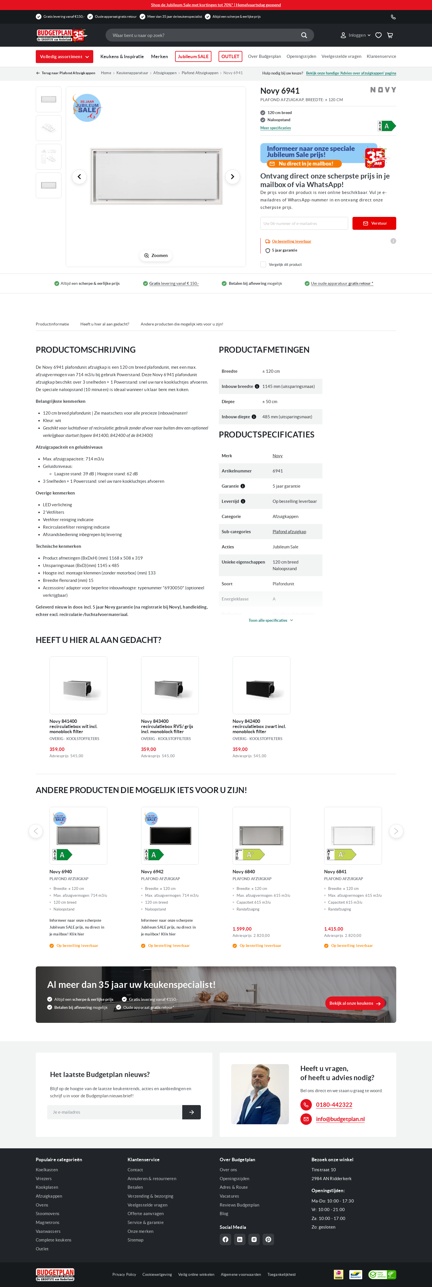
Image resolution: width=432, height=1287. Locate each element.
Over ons (228, 1169)
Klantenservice (381, 56)
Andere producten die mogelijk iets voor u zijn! (182, 324)
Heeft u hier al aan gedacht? (104, 324)
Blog (224, 1213)
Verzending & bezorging (150, 1196)
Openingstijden (301, 56)
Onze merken (140, 1231)
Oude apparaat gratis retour (116, 16)
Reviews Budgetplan (239, 1204)
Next (396, 831)
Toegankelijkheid (281, 1274)
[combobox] (210, 35)
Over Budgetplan (264, 56)
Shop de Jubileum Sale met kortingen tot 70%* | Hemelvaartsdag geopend (216, 5)
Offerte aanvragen (146, 1213)
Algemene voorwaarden (241, 1274)
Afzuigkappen (49, 1196)
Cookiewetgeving (157, 1274)
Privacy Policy (124, 1274)
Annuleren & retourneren (152, 1178)
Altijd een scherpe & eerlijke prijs (237, 16)
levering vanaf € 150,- (174, 283)
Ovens (42, 1204)
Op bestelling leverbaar (291, 241)
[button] (355, 35)
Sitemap (135, 1239)
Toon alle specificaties (268, 620)
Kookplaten (47, 1187)
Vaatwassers (48, 1231)
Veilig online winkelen (196, 1274)
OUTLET (230, 56)
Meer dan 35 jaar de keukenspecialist (174, 16)
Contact (135, 1169)
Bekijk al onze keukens (351, 1003)
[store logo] (68, 35)
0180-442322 (334, 1104)
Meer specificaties (275, 128)
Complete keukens (54, 1239)
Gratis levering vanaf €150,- (63, 16)
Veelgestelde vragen (341, 56)
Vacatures (229, 1196)
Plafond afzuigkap (289, 531)
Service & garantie (146, 1222)
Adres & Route (234, 1187)
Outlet (42, 1248)
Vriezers (44, 1178)
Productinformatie (52, 324)
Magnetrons (48, 1222)
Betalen (135, 1187)
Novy (278, 455)
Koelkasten (47, 1169)
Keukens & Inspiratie (122, 56)
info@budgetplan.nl (340, 1119)
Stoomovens (48, 1213)
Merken (159, 56)
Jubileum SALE (193, 56)
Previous (36, 831)
